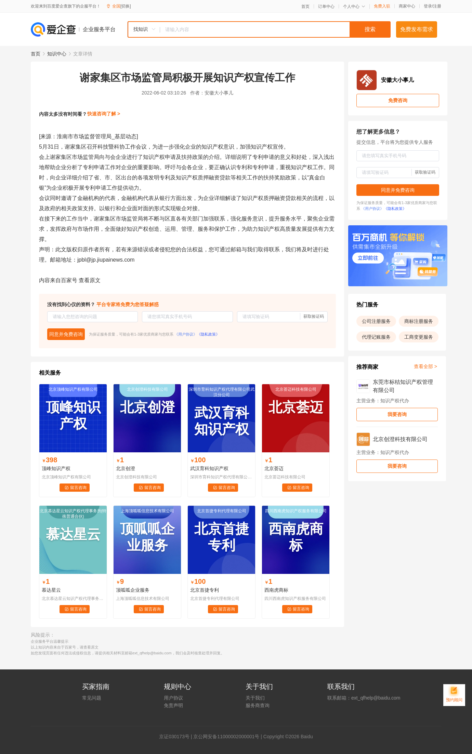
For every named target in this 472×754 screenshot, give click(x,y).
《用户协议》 (185, 334)
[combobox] (259, 29)
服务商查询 (258, 705)
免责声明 (173, 705)
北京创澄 (125, 468)
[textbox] (275, 29)
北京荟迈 (274, 468)
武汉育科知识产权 (209, 468)
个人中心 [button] (354, 6)
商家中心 (407, 6)
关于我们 (255, 698)
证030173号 (176, 736)
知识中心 (56, 53)
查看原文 (90, 280)
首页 (305, 6)
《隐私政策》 (208, 334)
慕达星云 (51, 590)
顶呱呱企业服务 (132, 590)
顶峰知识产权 (56, 468)
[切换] (125, 6)
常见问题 (91, 698)
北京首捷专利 (204, 590)
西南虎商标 (276, 590)
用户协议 (173, 698)
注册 (437, 6)
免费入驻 (382, 6)
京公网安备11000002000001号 (226, 736)
